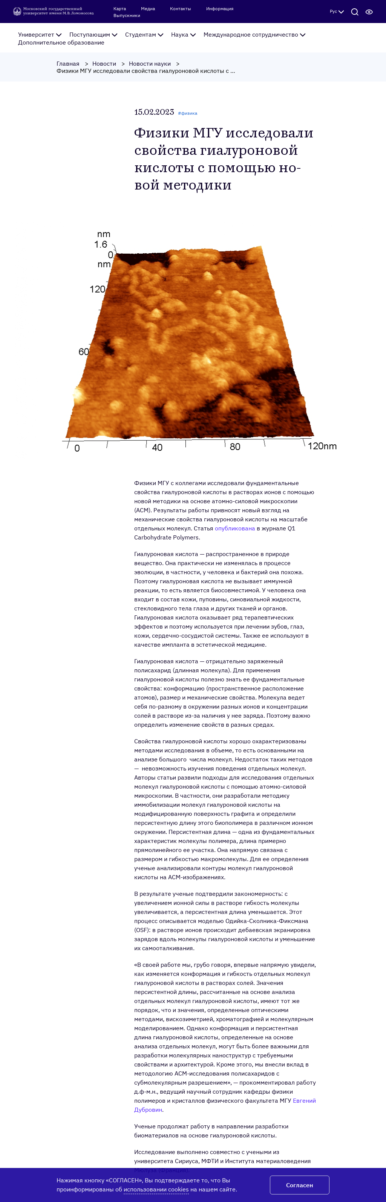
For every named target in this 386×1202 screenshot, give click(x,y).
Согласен (299, 1185)
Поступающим (93, 34)
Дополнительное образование (61, 42)
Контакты (180, 8)
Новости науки (150, 63)
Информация (219, 8)
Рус (337, 11)
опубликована (235, 528)
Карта (119, 8)
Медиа (148, 8)
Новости (104, 63)
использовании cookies (156, 1189)
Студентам (144, 34)
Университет (40, 34)
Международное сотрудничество (255, 34)
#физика (187, 113)
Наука (183, 34)
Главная (68, 63)
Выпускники (126, 15)
